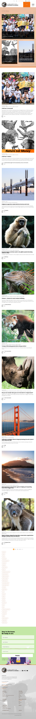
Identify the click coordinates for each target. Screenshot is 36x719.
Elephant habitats (5, 567)
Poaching (4, 598)
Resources (20, 702)
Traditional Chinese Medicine (6, 609)
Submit (17, 655)
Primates (11, 250)
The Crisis (20, 691)
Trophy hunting (4, 611)
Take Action (4, 705)
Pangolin (20, 695)
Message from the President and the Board (8, 695)
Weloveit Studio (19, 715)
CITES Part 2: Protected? (7, 36)
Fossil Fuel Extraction (14, 202)
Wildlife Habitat (17, 250)
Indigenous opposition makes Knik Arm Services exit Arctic (26, 59)
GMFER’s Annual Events (9, 35)
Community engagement (12, 532)
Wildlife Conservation (16, 35)
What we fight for (4, 692)
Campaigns (3, 700)
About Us (4, 691)
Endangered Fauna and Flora (6, 250)
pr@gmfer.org (4, 688)
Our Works (4, 699)
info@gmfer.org (4, 682)
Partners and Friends (5, 696)
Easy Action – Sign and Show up (6, 708)
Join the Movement (4, 706)
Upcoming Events (5, 710)
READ (3, 37)
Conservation (4, 35)
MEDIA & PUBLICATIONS (22, 699)
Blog (19, 701)
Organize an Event (4, 707)
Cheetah (3, 554)
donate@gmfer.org (5, 685)
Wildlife (14, 250)
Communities (23, 56)
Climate (20, 56)
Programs (3, 701)
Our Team (3, 694)
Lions (3, 591)
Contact (20, 710)
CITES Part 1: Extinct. (7, 61)
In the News (20, 700)
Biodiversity (3, 344)
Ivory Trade (4, 587)
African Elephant (21, 692)
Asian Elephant (21, 693)
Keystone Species (4, 589)
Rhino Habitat (4, 602)
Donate (27, 4)
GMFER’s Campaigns (19, 296)
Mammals (21, 532)
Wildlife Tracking (4, 533)
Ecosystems (27, 56)
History (3, 693)
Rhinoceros (20, 696)
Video (19, 703)
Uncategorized (4, 613)
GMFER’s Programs (18, 344)
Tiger (3, 607)
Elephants (4, 569)
